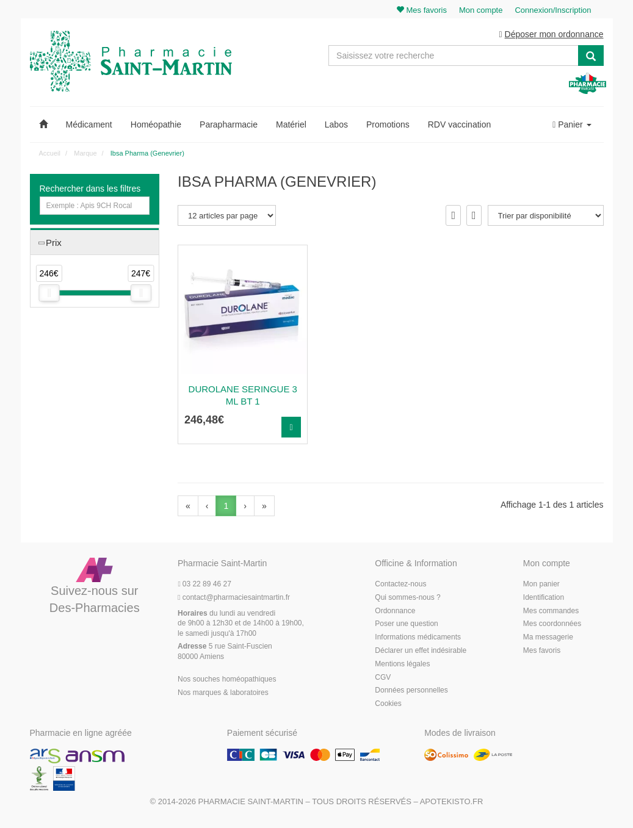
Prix (54, 242)
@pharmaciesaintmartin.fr (234, 597)
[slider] (48, 292)
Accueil (49, 153)
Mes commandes (551, 611)
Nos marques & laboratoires (223, 692)
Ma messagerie (548, 637)
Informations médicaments (418, 637)
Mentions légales (402, 664)
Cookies (388, 703)
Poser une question (406, 623)
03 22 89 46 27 (204, 584)
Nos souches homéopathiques (227, 679)
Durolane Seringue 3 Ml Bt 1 (243, 395)
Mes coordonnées (552, 623)
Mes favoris (541, 650)
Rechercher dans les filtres (90, 188)
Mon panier (541, 584)
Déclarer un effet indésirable (420, 650)
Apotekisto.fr (451, 801)
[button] (43, 124)
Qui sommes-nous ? (407, 597)
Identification (543, 597)
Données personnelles (411, 690)
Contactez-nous (400, 584)
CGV (383, 677)
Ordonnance (395, 611)
